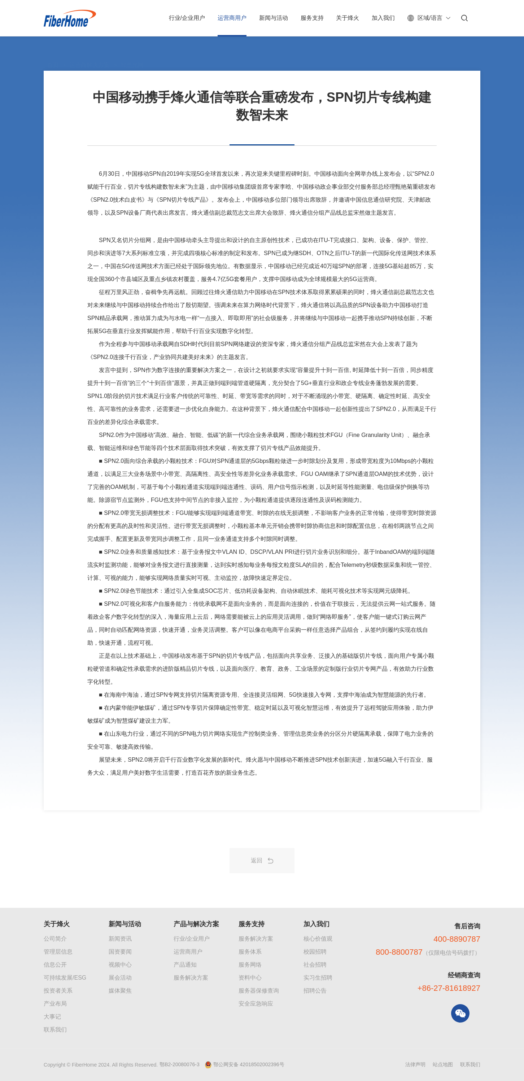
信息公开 (55, 965)
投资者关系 (58, 991)
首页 (53, 48)
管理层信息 (58, 952)
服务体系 (250, 952)
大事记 (52, 1017)
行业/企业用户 (192, 939)
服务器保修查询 (259, 991)
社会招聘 (315, 965)
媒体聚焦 (120, 991)
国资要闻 (120, 952)
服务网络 (250, 965)
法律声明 (415, 1064)
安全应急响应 (256, 1004)
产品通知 (185, 965)
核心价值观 (318, 939)
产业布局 (55, 1004)
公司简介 (55, 939)
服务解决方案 (191, 978)
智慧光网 (132, 48)
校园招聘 (315, 952)
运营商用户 (188, 952)
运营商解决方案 (89, 48)
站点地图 (443, 1064)
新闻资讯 (120, 939)
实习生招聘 (318, 978)
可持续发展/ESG (65, 978)
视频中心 (120, 965)
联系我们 (55, 1030)
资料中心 (250, 978)
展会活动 (120, 978)
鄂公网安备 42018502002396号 (248, 1064)
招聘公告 (315, 991)
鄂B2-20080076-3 (180, 1064)
